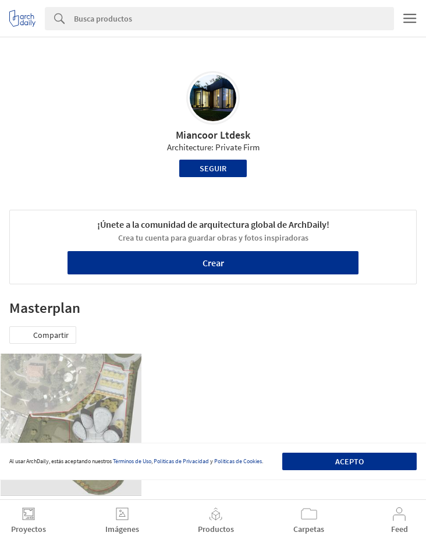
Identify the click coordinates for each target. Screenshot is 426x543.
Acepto (349, 461)
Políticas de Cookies (238, 461)
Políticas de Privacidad (181, 461)
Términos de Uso (132, 461)
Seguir (213, 168)
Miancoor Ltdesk (213, 135)
